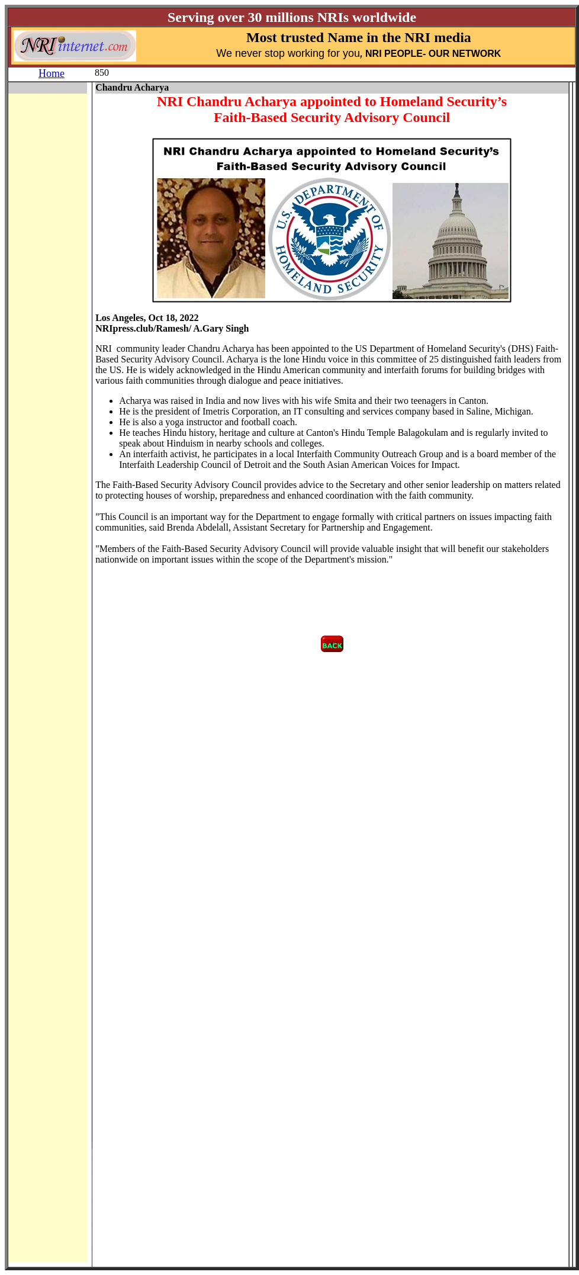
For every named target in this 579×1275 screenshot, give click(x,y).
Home (51, 73)
